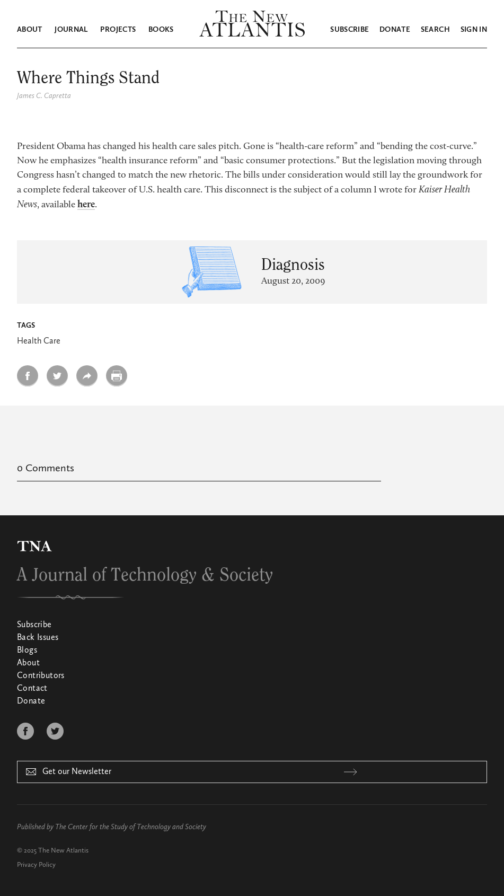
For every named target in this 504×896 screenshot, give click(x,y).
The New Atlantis (63, 850)
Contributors (41, 676)
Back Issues (37, 638)
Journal (71, 29)
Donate (394, 29)
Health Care (38, 341)
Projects (118, 29)
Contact (32, 688)
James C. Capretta (44, 96)
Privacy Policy (36, 865)
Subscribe (349, 29)
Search (435, 29)
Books (161, 29)
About (29, 29)
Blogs (27, 650)
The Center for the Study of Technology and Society (130, 827)
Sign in (474, 29)
